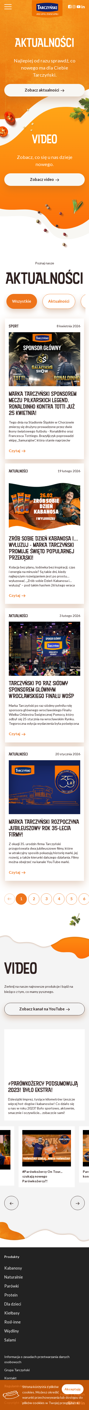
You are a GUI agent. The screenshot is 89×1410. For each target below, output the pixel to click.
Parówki (11, 1286)
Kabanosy (13, 1268)
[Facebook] (69, 7)
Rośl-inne (12, 1322)
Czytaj (17, 450)
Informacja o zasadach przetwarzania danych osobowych (37, 1359)
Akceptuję (73, 1389)
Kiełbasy (11, 1313)
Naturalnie (13, 1277)
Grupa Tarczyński (17, 1370)
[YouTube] (78, 7)
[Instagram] (74, 7)
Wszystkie (21, 301)
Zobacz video (44, 179)
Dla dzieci (12, 1304)
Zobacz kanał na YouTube (44, 1009)
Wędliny (11, 1331)
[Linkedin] (83, 7)
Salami (10, 1340)
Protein (11, 1295)
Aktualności (58, 301)
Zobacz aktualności (44, 90)
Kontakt (10, 1378)
